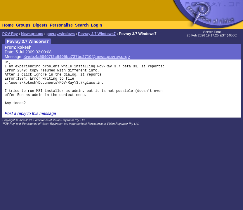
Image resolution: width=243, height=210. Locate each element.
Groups (23, 25)
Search (82, 25)
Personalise (61, 25)
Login (96, 25)
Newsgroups (32, 34)
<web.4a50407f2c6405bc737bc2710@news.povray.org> (77, 56)
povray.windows (60, 34)
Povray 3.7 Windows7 (97, 34)
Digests (40, 25)
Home (8, 25)
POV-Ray (10, 34)
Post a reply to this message (30, 113)
